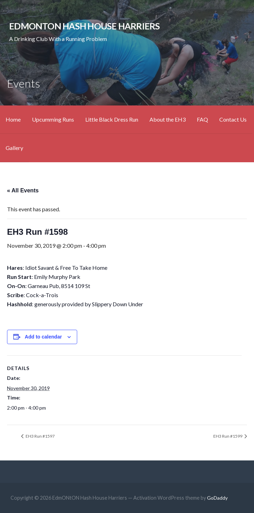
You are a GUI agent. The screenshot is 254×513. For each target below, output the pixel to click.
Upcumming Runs (53, 119)
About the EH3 (167, 119)
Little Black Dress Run (111, 119)
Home (13, 119)
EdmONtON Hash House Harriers (84, 26)
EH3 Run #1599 (228, 436)
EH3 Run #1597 (40, 436)
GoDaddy (217, 498)
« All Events (23, 190)
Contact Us (233, 119)
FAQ (202, 119)
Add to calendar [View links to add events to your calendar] (43, 337)
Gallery (14, 147)
